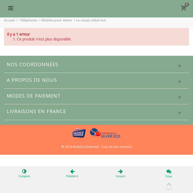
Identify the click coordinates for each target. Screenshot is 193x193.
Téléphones (28, 20)
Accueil (9, 20)
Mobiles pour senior (56, 20)
